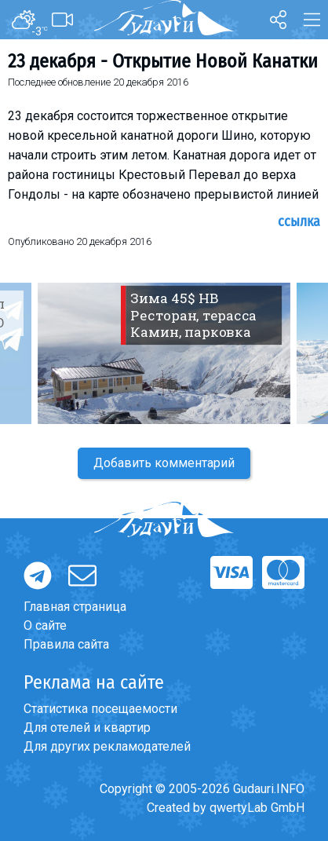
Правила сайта (66, 644)
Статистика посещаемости (100, 708)
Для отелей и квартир (87, 727)
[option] (164, 353)
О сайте (45, 625)
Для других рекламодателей (107, 746)
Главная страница (75, 606)
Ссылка (299, 221)
